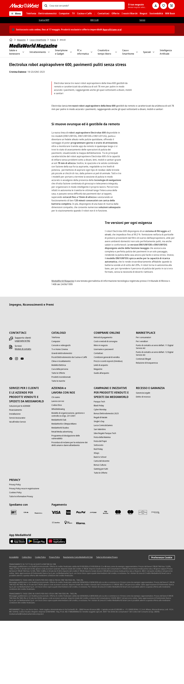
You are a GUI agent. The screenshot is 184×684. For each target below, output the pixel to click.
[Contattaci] (98, 416)
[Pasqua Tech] (99, 464)
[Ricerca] (45, 5)
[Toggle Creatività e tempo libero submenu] (116, 52)
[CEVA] (26, 575)
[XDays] (96, 516)
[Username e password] (103, 412)
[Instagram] (17, 421)
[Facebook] (12, 421)
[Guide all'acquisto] (101, 436)
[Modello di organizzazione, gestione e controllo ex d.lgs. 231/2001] (70, 477)
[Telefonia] (55, 400)
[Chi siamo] (55, 460)
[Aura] (142, 575)
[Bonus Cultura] (100, 528)
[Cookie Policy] (40, 620)
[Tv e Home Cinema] (59, 412)
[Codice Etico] (56, 468)
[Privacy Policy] (15, 547)
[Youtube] (23, 421)
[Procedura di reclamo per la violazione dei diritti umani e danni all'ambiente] (70, 507)
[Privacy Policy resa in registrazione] (24, 551)
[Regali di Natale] (100, 480)
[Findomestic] (155, 575)
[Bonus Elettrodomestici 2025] (106, 476)
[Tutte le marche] (58, 444)
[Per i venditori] (142, 404)
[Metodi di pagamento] (103, 400)
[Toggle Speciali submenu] (153, 52)
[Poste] (38, 576)
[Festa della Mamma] (102, 500)
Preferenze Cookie (162, 620)
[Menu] (15, 13)
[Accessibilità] (13, 620)
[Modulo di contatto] (23, 412)
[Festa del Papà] (100, 504)
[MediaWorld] (24, 6)
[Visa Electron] (105, 575)
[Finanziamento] (15, 473)
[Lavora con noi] (57, 464)
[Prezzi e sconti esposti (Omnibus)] (108, 424)
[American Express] (68, 575)
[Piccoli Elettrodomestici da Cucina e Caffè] (69, 420)
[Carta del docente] (101, 524)
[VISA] (55, 575)
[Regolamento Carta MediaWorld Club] (78, 620)
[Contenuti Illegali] (143, 422)
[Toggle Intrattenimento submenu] (49, 52)
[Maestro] (130, 575)
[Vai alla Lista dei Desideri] (163, 5)
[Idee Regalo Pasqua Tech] (105, 496)
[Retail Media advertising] (61, 494)
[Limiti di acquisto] (101, 428)
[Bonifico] (55, 585)
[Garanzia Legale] (143, 456)
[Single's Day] (99, 484)
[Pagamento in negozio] (68, 585)
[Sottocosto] (98, 508)
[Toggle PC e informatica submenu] (91, 52)
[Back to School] (100, 520)
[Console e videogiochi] (60, 408)
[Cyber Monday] (100, 472)
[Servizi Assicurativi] (17, 481)
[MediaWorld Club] (58, 483)
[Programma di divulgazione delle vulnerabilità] (70, 500)
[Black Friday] (99, 468)
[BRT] (13, 575)
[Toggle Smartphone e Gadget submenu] (71, 52)
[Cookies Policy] (15, 555)
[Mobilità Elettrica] (58, 428)
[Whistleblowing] (58, 472)
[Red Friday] (98, 512)
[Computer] (55, 404)
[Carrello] (171, 5)
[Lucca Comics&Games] (103, 488)
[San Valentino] (100, 492)
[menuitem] (31, 13)
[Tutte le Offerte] (58, 436)
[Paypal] (80, 575)
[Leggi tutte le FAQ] (22, 404)
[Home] (11, 40)
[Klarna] (80, 586)
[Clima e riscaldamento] (61, 424)
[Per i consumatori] (143, 400)
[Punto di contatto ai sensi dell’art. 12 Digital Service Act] (155, 417)
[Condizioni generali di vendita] (107, 420)
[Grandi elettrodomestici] (61, 416)
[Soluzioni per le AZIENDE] (19, 469)
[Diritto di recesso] (143, 460)
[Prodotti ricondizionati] (61, 440)
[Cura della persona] (59, 432)
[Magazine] (98, 432)
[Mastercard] (118, 575)
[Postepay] (93, 575)
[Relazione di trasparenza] (147, 426)
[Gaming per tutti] (101, 532)
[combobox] (85, 6)
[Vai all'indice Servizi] (17, 485)
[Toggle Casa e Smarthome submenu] (137, 52)
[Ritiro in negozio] (101, 408)
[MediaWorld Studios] (60, 491)
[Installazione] (15, 477)
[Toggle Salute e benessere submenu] (23, 52)
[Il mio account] (155, 5)
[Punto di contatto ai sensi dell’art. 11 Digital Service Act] (155, 410)
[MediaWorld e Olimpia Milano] (64, 487)
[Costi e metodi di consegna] (105, 404)
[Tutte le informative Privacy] (21, 559)
